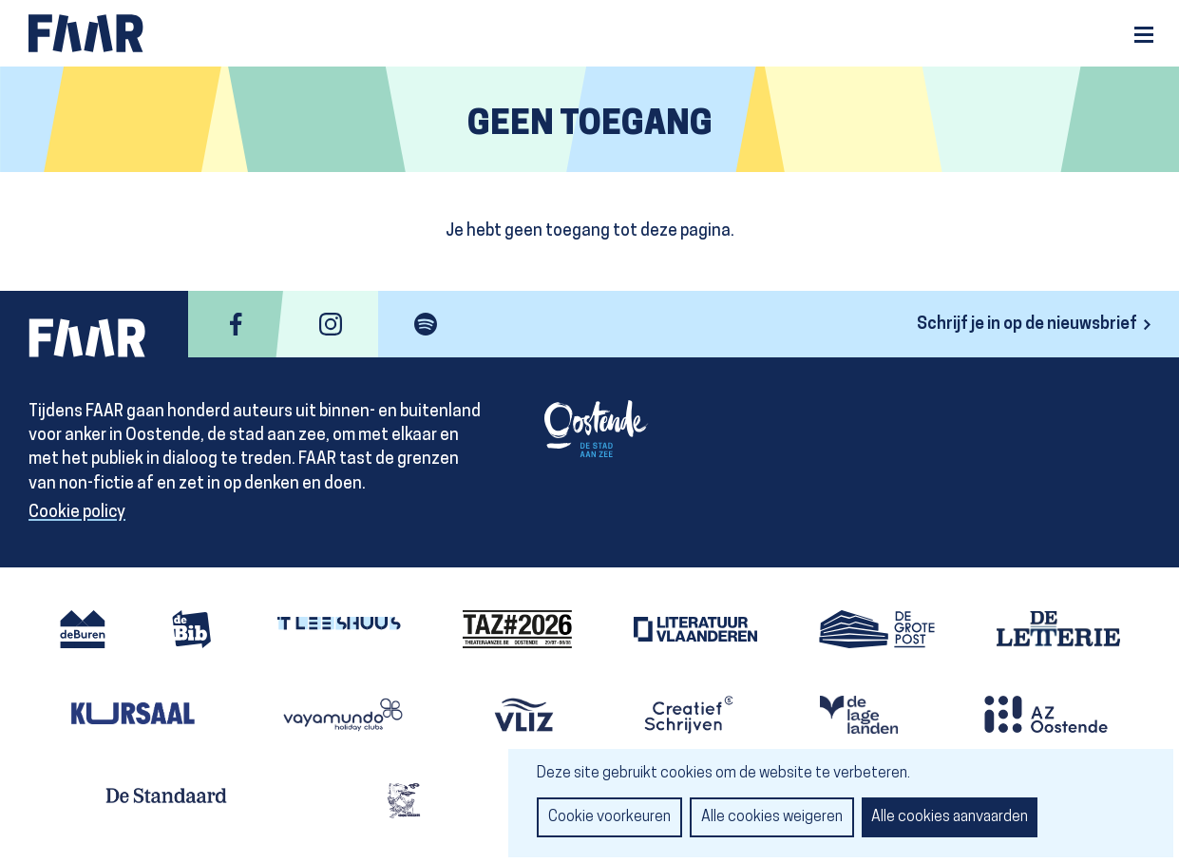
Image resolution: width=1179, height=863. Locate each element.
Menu (1143, 35)
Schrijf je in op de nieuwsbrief (1027, 324)
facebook (235, 324)
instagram (330, 324)
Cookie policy (77, 513)
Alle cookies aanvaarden (949, 817)
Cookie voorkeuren (609, 817)
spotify (425, 324)
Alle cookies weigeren (772, 817)
